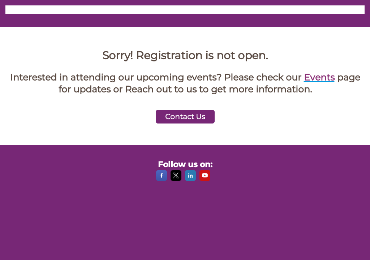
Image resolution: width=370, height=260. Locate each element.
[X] (176, 179)
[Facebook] (161, 179)
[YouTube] (204, 179)
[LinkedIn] (190, 179)
